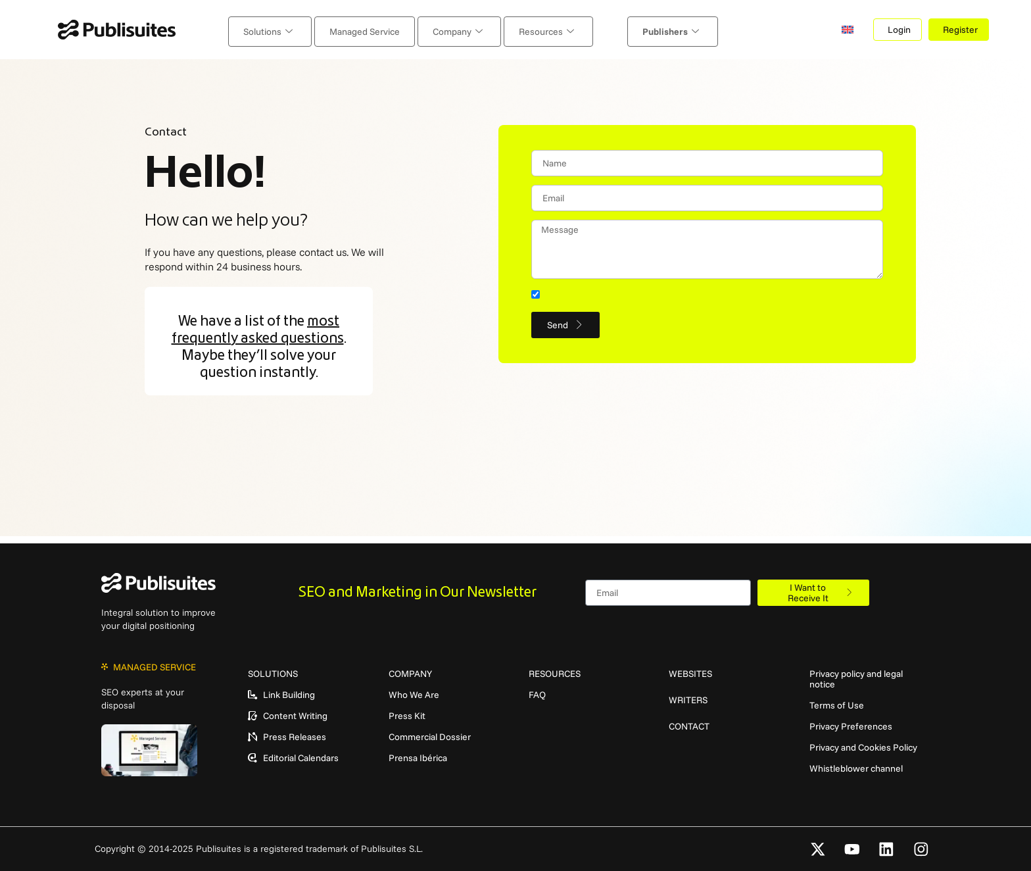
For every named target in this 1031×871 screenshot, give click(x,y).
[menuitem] (850, 29)
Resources (532, 30)
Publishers (642, 30)
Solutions (297, 30)
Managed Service (379, 30)
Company (458, 30)
